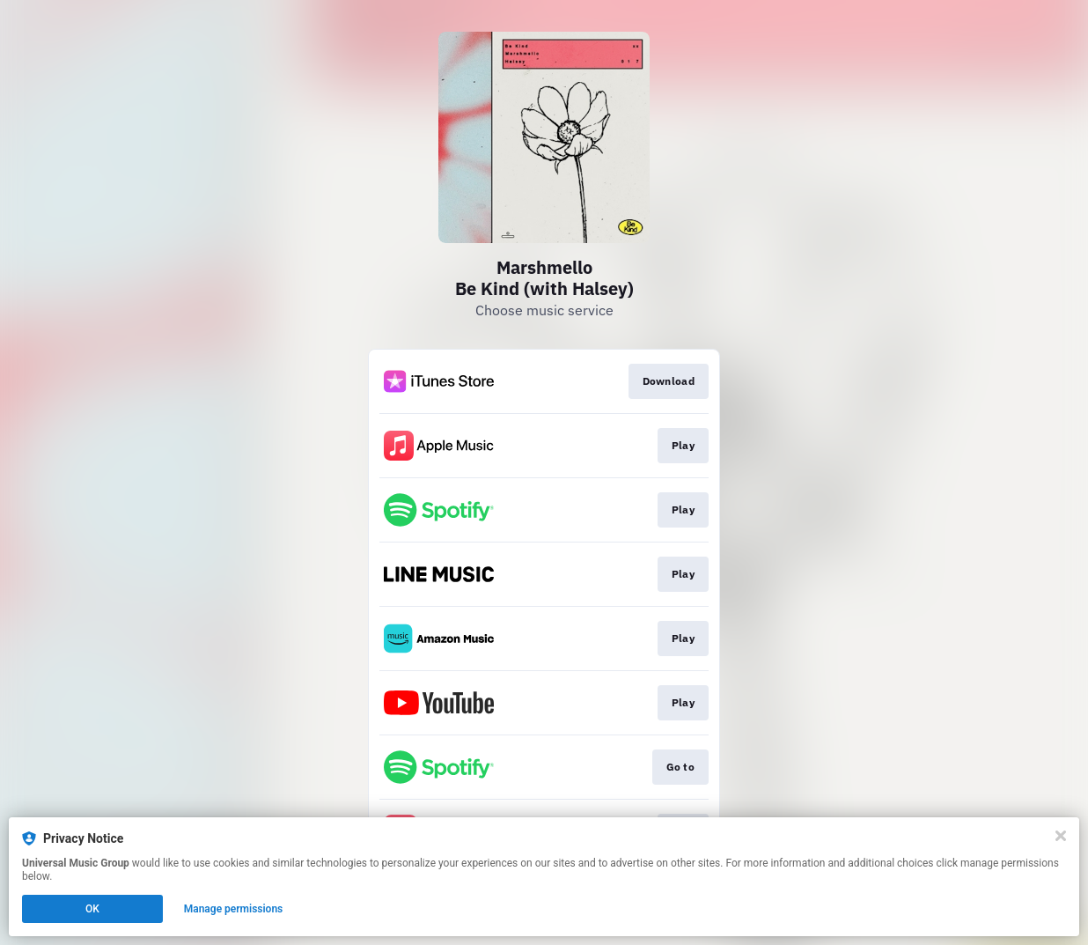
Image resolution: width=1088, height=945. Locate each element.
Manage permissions (233, 909)
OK (92, 909)
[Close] (1061, 836)
